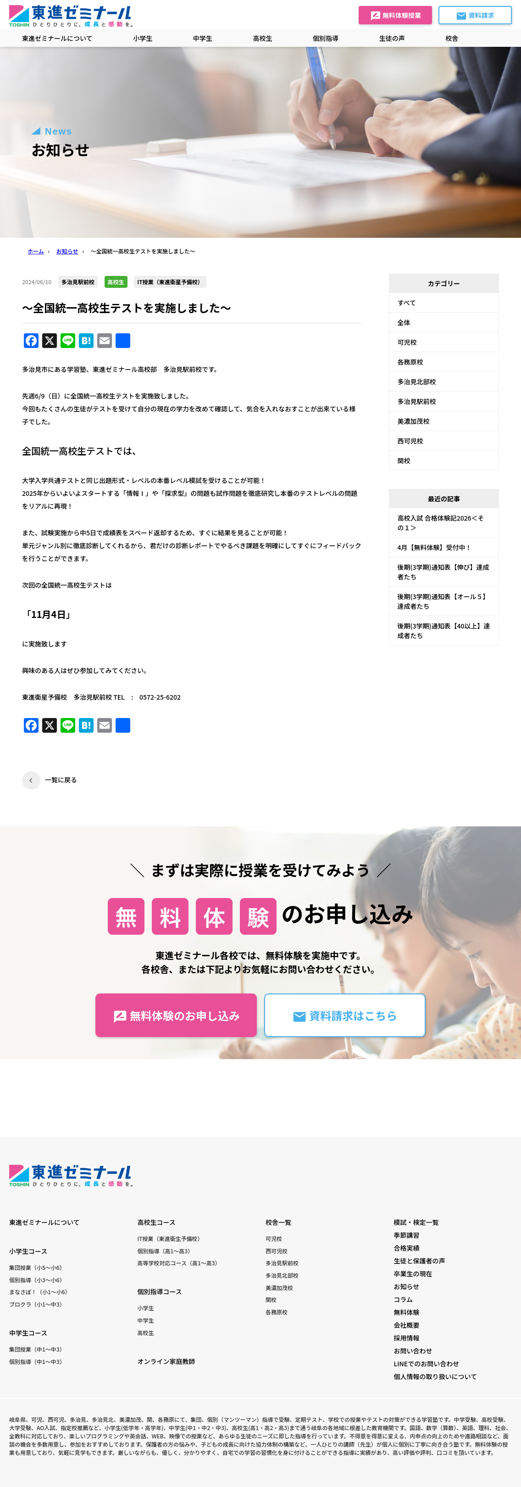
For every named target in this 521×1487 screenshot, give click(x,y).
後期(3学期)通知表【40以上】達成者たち (444, 630)
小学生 (145, 1308)
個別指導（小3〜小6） (37, 1280)
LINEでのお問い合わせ (426, 1363)
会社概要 (406, 1325)
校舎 (451, 38)
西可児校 (410, 440)
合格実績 (406, 1247)
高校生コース (156, 1222)
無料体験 (406, 1312)
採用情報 (406, 1337)
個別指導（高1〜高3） (165, 1251)
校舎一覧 (278, 1222)
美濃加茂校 (414, 421)
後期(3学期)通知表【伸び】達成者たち (443, 571)
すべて (407, 302)
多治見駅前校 (417, 401)
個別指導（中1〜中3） (37, 1361)
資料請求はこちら (344, 1015)
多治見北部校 (417, 381)
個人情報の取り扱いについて (435, 1376)
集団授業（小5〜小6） (37, 1267)
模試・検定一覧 (416, 1222)
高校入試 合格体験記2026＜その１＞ (441, 522)
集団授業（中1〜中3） (37, 1349)
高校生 (145, 1332)
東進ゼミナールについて (57, 38)
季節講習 (406, 1235)
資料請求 (475, 16)
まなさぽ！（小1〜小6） (40, 1292)
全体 (404, 322)
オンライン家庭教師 (166, 1361)
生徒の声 (392, 38)
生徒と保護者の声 (419, 1260)
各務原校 (410, 361)
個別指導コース (159, 1291)
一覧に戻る (61, 779)
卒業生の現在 (413, 1273)
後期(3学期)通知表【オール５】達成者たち (443, 601)
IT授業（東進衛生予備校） (170, 1238)
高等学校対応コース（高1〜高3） (178, 1263)
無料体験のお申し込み (176, 1015)
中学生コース (28, 1332)
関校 (404, 460)
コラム (403, 1299)
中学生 (145, 1320)
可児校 (407, 342)
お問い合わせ (413, 1350)
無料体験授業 (395, 16)
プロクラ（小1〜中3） (37, 1304)
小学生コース (28, 1251)
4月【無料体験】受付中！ (435, 547)
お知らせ (406, 1286)
